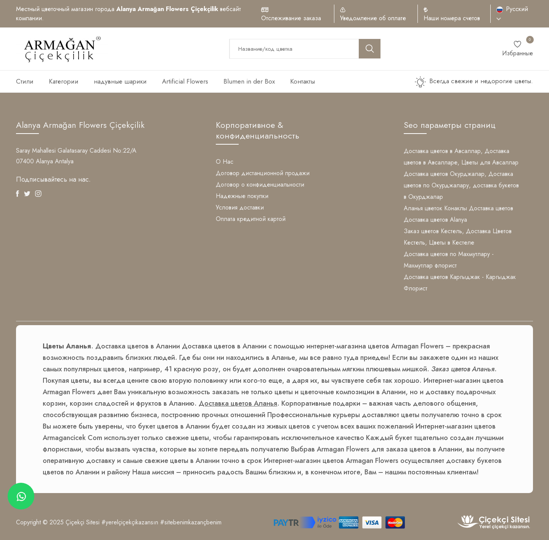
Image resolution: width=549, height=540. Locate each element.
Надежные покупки (242, 196)
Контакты (302, 81)
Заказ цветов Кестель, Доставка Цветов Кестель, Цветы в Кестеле (458, 237)
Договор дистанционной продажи (263, 173)
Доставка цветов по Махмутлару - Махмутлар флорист (449, 260)
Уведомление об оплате (373, 18)
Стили (25, 81)
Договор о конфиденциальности (260, 184)
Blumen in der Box (249, 81)
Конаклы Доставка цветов (478, 208)
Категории (64, 81)
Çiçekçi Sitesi (83, 522)
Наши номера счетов (452, 18)
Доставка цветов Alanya (435, 219)
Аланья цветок (423, 208)
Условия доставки (240, 207)
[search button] (370, 48)
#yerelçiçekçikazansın (129, 522)
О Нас (224, 161)
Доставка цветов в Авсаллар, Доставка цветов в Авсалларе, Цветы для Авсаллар (461, 157)
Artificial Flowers (185, 81)
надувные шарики (120, 81)
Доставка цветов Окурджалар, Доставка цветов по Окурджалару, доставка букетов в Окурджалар (461, 185)
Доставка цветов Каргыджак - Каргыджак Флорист (460, 282)
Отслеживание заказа (291, 18)
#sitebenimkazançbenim (191, 522)
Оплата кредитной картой (251, 218)
